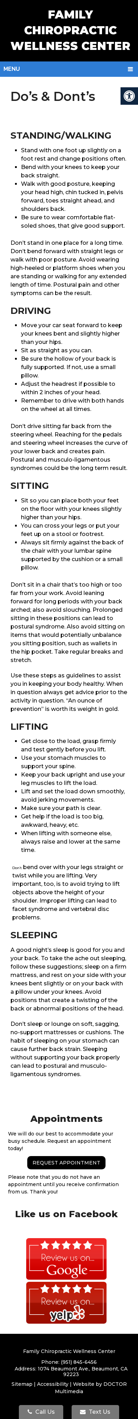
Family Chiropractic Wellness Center (70, 30)
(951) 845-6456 (79, 1362)
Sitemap (22, 1384)
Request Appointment (66, 1163)
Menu (11, 69)
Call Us (41, 1412)
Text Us (95, 1412)
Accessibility (52, 1384)
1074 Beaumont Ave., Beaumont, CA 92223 (83, 1371)
